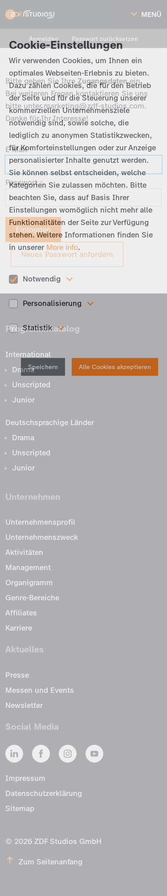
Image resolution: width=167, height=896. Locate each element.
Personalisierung (52, 303)
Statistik (37, 327)
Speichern (43, 367)
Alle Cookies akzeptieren (115, 367)
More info (62, 247)
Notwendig (42, 278)
